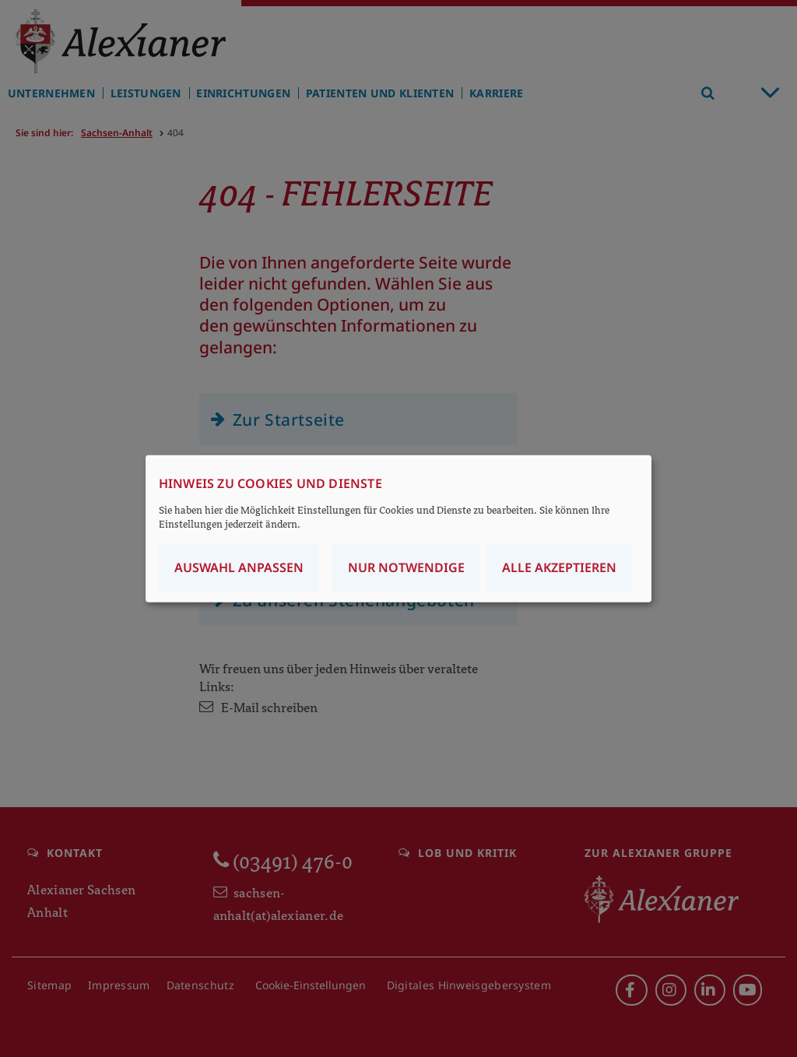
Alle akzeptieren (559, 566)
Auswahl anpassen (239, 566)
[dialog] (398, 528)
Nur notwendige (406, 566)
